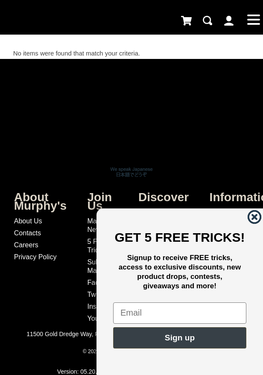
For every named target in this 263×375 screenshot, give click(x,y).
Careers (26, 245)
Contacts (27, 233)
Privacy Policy (35, 257)
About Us (28, 221)
